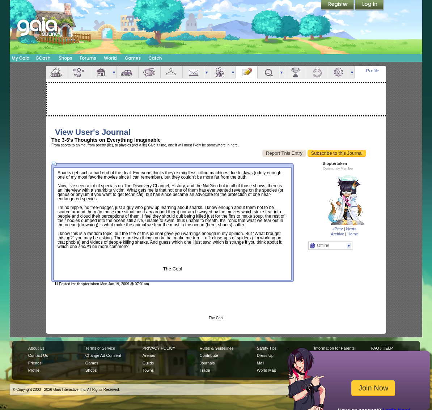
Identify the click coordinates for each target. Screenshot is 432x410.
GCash (43, 58)
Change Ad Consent (103, 355)
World (110, 58)
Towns (148, 370)
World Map (266, 370)
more (114, 72)
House (101, 72)
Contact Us (38, 355)
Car (127, 72)
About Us (36, 348)
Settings (339, 72)
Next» (351, 229)
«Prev (338, 229)
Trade (205, 370)
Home (352, 234)
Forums (88, 58)
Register (338, 5)
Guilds (148, 363)
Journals (207, 363)
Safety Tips (267, 348)
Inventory (171, 72)
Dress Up (265, 355)
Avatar (79, 72)
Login (369, 5)
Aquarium (149, 72)
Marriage (317, 72)
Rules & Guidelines (217, 348)
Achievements (295, 72)
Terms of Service (100, 348)
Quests (268, 72)
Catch (155, 58)
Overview (57, 72)
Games (133, 58)
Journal (246, 72)
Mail (193, 72)
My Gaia (20, 58)
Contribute (209, 355)
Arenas (149, 355)
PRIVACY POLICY (159, 348)
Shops (65, 58)
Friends (220, 72)
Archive (337, 234)
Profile (373, 70)
